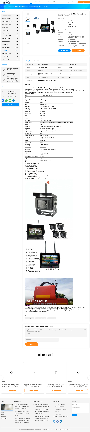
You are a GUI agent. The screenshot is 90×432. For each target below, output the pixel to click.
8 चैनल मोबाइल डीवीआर (38, 401)
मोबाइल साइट (3, 416)
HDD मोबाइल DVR (10, 39)
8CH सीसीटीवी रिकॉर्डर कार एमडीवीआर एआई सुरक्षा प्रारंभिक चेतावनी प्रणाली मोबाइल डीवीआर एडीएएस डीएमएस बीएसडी (23, 420)
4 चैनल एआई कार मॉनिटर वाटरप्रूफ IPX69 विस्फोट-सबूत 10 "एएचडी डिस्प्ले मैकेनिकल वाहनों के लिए (78, 386)
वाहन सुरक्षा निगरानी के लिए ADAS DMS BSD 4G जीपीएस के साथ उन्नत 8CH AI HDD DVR (42, 411)
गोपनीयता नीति (4, 418)
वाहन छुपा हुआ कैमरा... (10, 47)
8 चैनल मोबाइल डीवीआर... (10, 21)
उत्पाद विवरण (36, 60)
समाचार (2, 412)
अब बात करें (83, 2)
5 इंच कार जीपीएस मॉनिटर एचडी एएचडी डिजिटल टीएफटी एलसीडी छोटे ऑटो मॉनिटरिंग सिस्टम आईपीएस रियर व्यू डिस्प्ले (56, 386)
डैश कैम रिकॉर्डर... (10, 33)
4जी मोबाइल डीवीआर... (10, 16)
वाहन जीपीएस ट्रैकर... (10, 59)
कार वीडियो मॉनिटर (52, 318)
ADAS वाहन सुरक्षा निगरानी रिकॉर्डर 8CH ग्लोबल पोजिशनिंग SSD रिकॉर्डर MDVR (22, 413)
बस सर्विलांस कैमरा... (10, 41)
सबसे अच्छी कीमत (64, 50)
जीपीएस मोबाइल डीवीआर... (10, 36)
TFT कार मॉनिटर (10, 50)
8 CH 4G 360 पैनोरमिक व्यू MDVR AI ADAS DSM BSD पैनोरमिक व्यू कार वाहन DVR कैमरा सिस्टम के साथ (22, 406)
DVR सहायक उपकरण (10, 53)
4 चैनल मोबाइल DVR (10, 24)
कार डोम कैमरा (10, 44)
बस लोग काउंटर (10, 27)
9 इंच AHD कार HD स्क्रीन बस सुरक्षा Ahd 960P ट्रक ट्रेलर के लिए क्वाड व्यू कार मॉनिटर (12, 80)
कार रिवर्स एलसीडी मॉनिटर (41, 318)
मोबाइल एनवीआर (10, 30)
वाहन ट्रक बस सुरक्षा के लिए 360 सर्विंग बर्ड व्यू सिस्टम (12, 69)
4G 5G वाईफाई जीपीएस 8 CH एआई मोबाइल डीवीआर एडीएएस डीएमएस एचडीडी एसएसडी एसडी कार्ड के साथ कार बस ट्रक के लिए (42, 418)
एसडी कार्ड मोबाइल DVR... (10, 18)
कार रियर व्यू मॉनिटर (29, 318)
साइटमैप (2, 414)
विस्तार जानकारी (28, 60)
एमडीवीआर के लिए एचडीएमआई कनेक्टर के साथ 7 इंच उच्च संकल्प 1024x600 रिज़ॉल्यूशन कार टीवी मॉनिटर (12, 75)
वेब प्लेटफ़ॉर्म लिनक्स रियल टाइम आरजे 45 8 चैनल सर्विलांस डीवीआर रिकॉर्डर (42, 405)
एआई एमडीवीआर (10, 56)
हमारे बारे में (3, 410)
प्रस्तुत (31, 344)
